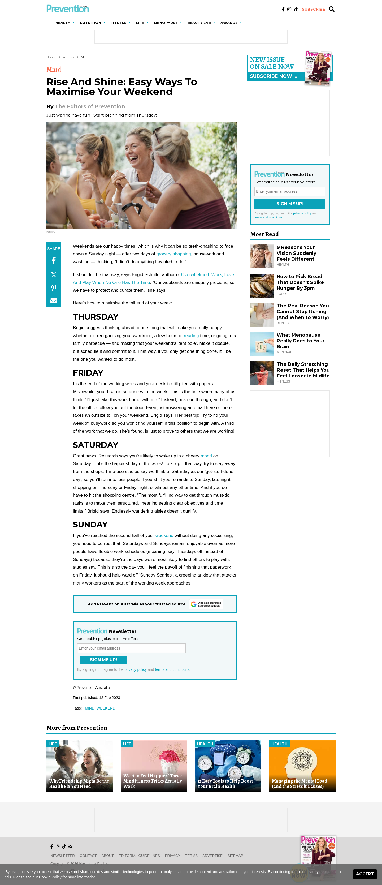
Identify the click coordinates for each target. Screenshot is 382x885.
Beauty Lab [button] (199, 22)
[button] (74, 22)
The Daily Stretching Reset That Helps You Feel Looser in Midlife (303, 370)
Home (51, 57)
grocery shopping (173, 253)
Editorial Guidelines (139, 856)
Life (53, 743)
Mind (85, 57)
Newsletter (62, 856)
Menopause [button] (166, 22)
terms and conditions (172, 669)
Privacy (172, 856)
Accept (365, 874)
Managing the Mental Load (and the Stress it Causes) (299, 783)
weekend (164, 535)
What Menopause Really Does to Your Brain (301, 340)
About (108, 856)
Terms (191, 856)
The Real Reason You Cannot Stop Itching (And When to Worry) (303, 311)
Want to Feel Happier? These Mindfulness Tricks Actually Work (152, 781)
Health (205, 743)
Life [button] (140, 22)
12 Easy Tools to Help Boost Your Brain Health (225, 783)
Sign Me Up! (103, 659)
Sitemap (235, 856)
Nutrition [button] (90, 22)
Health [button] (62, 22)
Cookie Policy (50, 877)
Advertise (212, 856)
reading (191, 335)
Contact (88, 856)
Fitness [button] (119, 22)
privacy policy (135, 669)
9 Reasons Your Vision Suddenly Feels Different (296, 253)
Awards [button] (229, 22)
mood (206, 455)
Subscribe (313, 9)
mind (89, 708)
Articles (68, 57)
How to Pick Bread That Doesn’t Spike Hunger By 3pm (300, 282)
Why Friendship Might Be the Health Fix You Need (79, 783)
